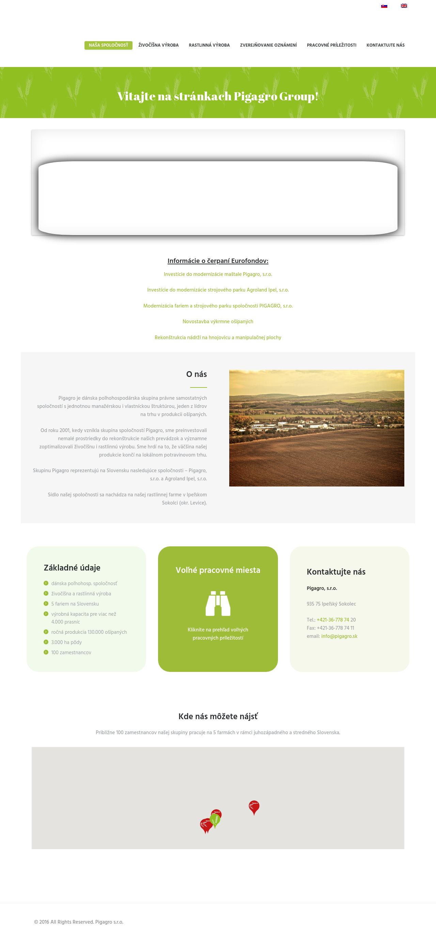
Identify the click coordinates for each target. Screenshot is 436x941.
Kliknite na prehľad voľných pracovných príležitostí (218, 634)
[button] (207, 824)
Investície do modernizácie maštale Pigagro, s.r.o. (218, 274)
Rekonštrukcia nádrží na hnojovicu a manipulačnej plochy (218, 338)
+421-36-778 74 (334, 620)
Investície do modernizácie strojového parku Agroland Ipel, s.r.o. (218, 290)
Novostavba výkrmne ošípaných (218, 322)
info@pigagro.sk (339, 636)
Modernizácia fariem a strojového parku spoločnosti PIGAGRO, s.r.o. (218, 306)
